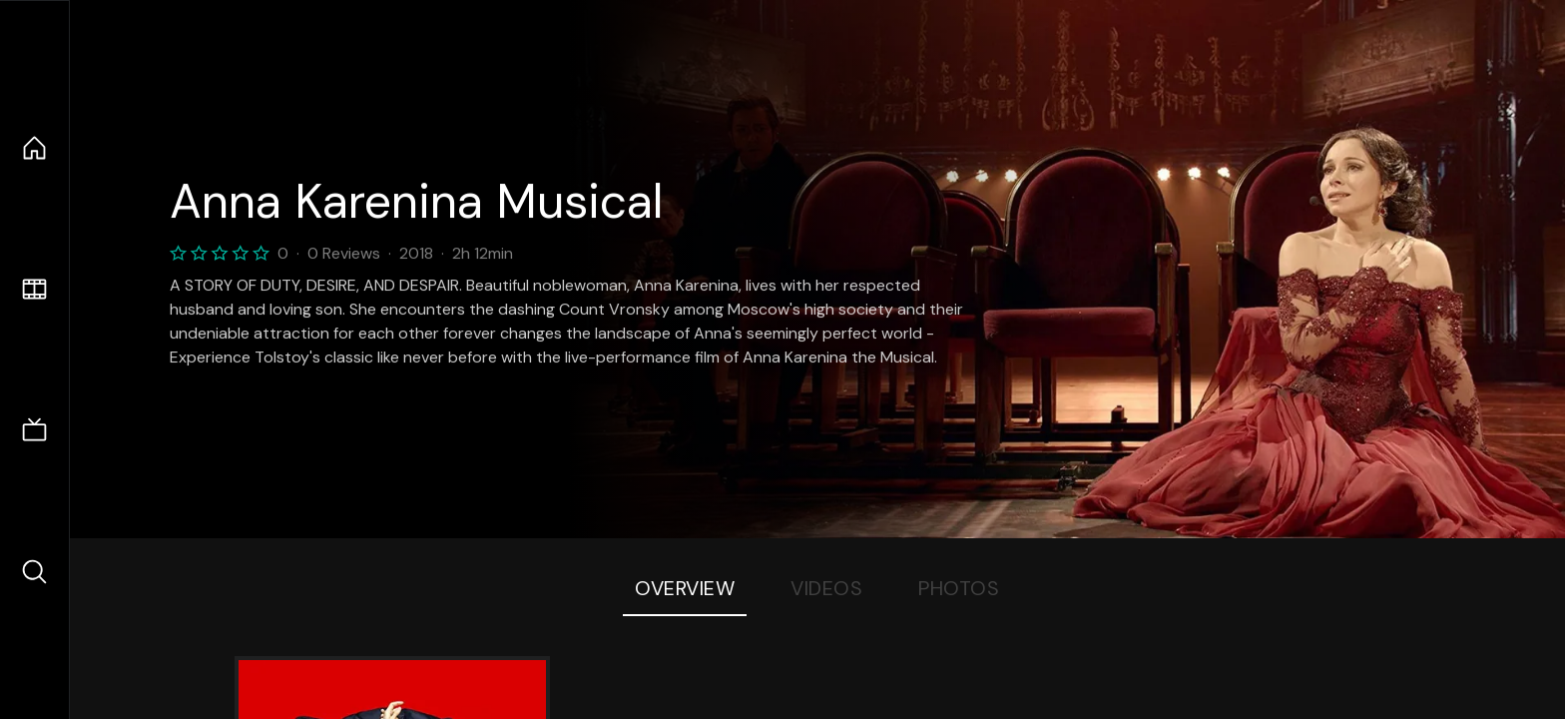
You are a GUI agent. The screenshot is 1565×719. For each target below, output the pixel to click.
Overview (685, 588)
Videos (826, 588)
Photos (958, 588)
